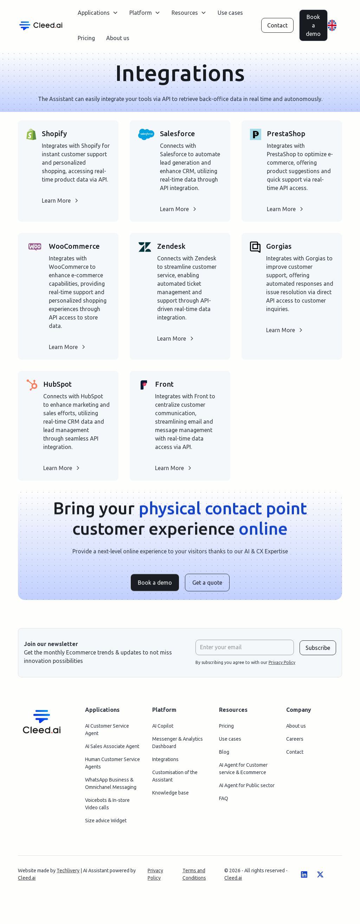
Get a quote (207, 587)
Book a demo (313, 25)
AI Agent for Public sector (247, 788)
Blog (224, 754)
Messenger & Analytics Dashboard (177, 745)
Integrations (165, 762)
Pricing (86, 38)
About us (117, 38)
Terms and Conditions (194, 876)
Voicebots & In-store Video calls (107, 806)
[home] (41, 25)
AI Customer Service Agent (107, 732)
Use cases (230, 13)
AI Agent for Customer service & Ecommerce (243, 771)
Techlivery (68, 873)
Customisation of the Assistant (175, 778)
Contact (277, 25)
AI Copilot (162, 728)
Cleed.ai (27, 880)
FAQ (223, 801)
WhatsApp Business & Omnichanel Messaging (110, 785)
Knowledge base (170, 795)
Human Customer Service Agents (112, 765)
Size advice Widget (106, 823)
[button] (98, 12)
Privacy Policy (155, 876)
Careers (294, 741)
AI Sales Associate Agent (112, 749)
